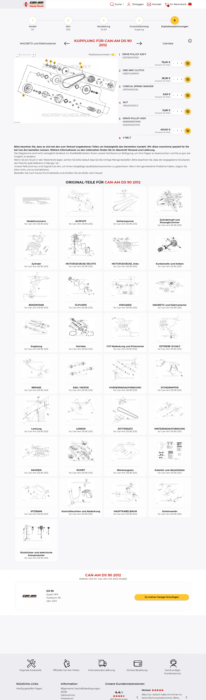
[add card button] (188, 63)
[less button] (173, 63)
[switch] (113, 55)
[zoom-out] (17, 55)
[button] (190, 41)
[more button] (181, 63)
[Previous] (67, 43)
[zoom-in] (33, 55)
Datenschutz (68, 695)
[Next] (139, 43)
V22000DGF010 (131, 125)
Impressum (67, 698)
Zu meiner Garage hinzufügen (162, 597)
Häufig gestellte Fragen (29, 688)
